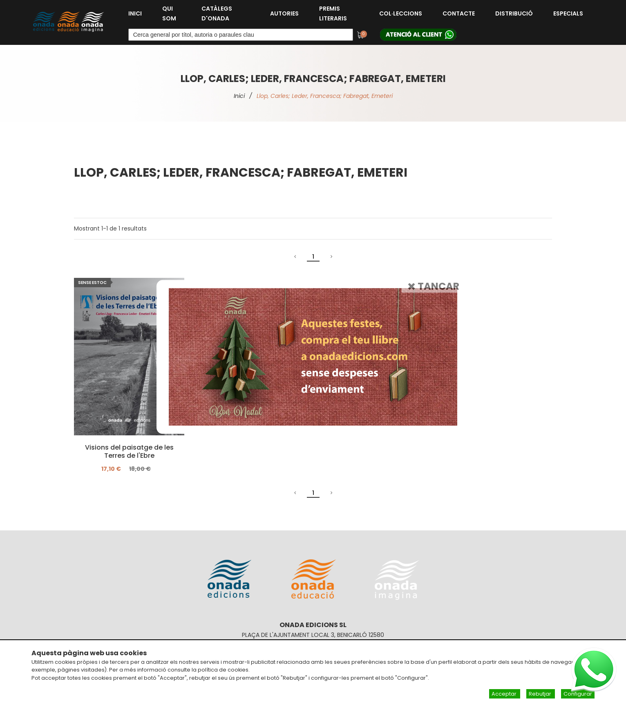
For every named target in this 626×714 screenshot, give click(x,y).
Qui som (169, 13)
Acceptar (505, 693)
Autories (284, 13)
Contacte (459, 13)
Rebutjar (540, 693)
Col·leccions (400, 13)
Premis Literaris (333, 13)
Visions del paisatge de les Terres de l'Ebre (129, 451)
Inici (135, 13)
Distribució (514, 13)
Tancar (433, 286)
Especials (568, 13)
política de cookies (223, 669)
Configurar (577, 693)
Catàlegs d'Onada (216, 13)
